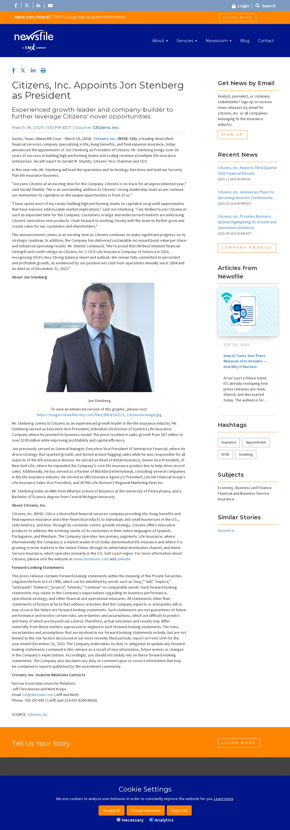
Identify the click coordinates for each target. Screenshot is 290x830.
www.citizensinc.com (91, 558)
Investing (246, 454)
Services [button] (187, 40)
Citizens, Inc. (106, 127)
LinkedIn (124, 558)
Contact (266, 40)
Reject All (179, 810)
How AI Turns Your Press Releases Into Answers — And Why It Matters (245, 361)
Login (240, 5)
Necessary (130, 820)
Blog (245, 40)
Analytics (161, 820)
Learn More (238, 17)
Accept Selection (145, 810)
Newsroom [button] (219, 40)
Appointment (256, 442)
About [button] (160, 40)
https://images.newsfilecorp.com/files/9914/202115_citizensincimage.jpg (99, 414)
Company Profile (246, 247)
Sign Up (232, 134)
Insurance (228, 442)
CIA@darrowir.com (38, 694)
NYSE (225, 454)
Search (265, 5)
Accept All (111, 810)
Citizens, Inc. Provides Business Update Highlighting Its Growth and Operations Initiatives (247, 222)
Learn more (223, 798)
